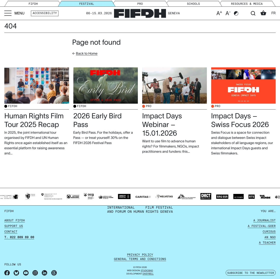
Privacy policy (140, 255)
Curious (269, 232)
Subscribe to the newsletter (250, 272)
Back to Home (86, 53)
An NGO (270, 237)
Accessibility (45, 13)
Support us (13, 226)
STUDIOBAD (147, 270)
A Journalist (264, 220)
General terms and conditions (140, 259)
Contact (10, 232)
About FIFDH (14, 220)
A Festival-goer (262, 226)
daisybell (148, 274)
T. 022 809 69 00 (19, 237)
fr (273, 13)
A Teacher (267, 243)
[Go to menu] (14, 13)
